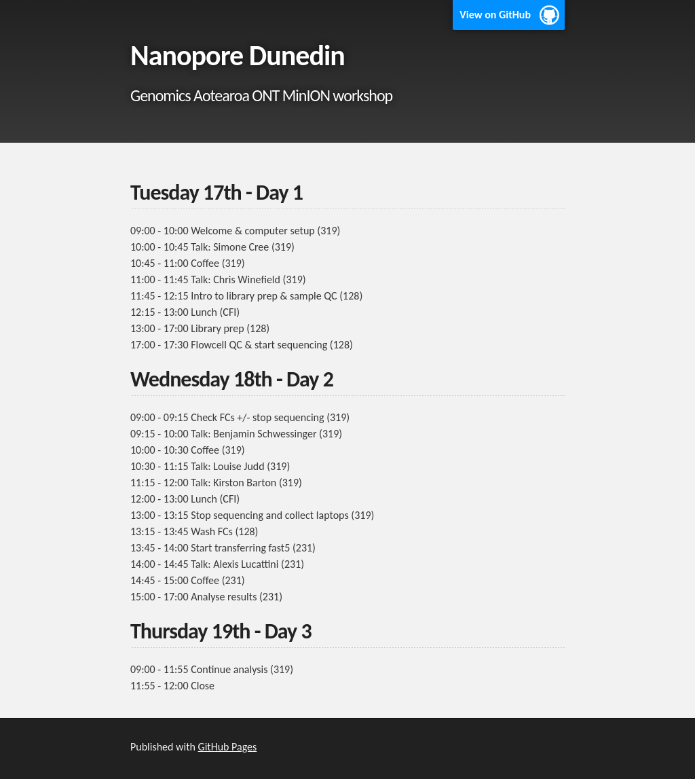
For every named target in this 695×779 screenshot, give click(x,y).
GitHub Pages (227, 746)
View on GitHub (495, 14)
